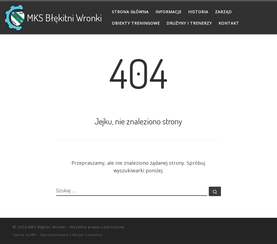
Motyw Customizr (88, 235)
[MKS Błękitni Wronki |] (14, 16)
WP (33, 235)
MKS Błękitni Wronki (47, 227)
